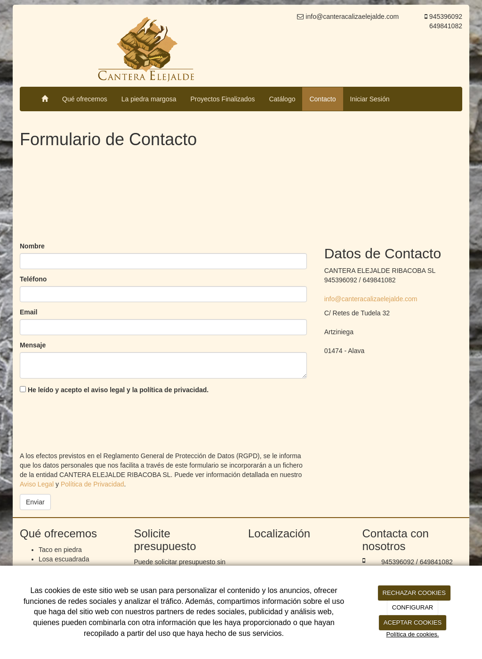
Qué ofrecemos (84, 99)
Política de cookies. (412, 634)
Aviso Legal (37, 484)
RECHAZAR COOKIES (414, 592)
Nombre (32, 246)
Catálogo (282, 99)
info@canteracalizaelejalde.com (371, 299)
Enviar (35, 502)
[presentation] (91, 420)
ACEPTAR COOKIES (413, 622)
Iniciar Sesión (370, 99)
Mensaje (33, 345)
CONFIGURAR (412, 607)
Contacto (322, 99)
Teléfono (33, 279)
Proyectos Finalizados (222, 99)
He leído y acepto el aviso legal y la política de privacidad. (114, 390)
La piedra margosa (149, 99)
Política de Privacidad (92, 484)
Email (28, 312)
